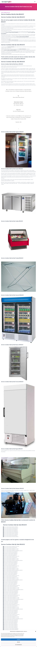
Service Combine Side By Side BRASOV (12, 14)
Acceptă (18, 639)
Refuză (18, 642)
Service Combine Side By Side (5, 12)
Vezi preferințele (18, 644)
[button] (35, 631)
